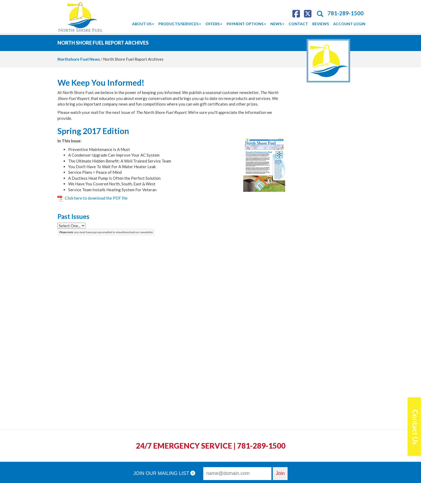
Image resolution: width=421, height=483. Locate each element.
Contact (298, 23)
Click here (96, 198)
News (277, 23)
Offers (213, 23)
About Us (143, 23)
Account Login (349, 23)
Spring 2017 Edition (93, 131)
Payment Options (246, 23)
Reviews (320, 23)
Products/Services (179, 23)
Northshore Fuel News (78, 59)
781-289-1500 (346, 13)
